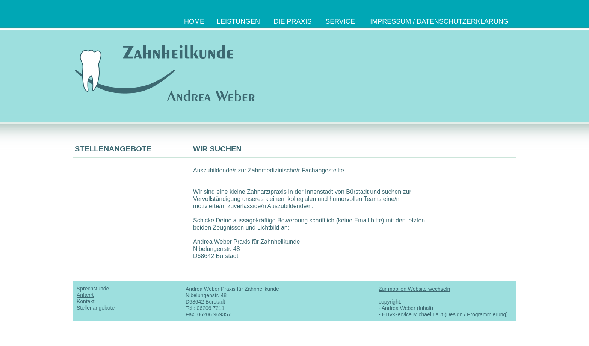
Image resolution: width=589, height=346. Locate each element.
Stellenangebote (96, 308)
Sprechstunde (93, 289)
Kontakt (85, 301)
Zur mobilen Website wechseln (414, 289)
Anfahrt (85, 295)
